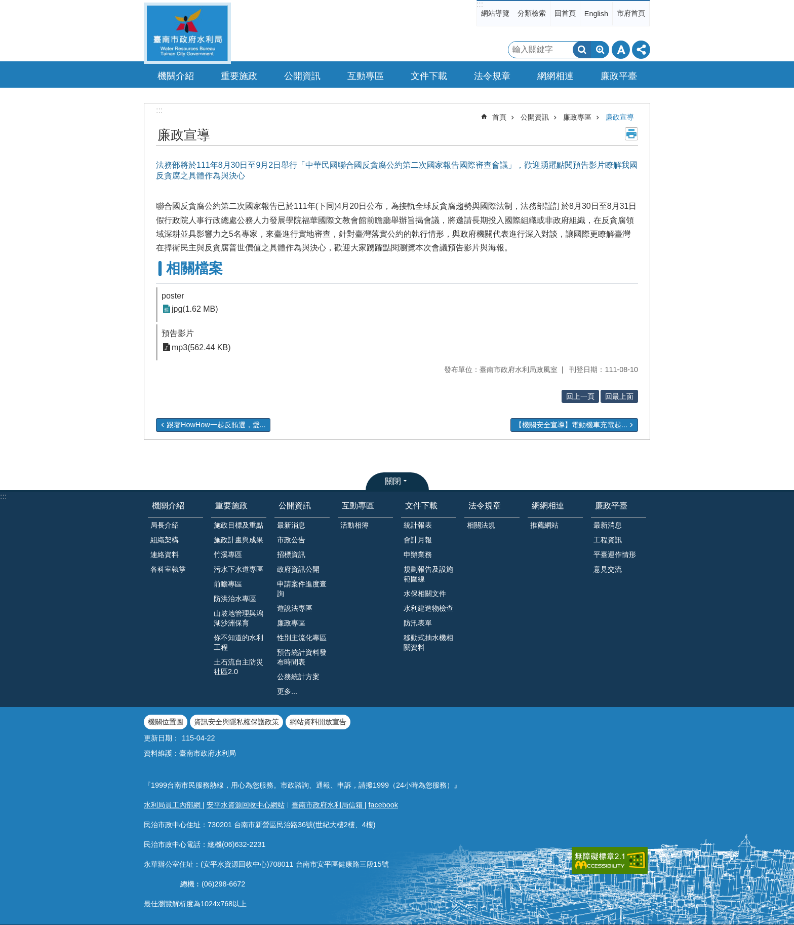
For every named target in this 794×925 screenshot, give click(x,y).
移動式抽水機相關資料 (428, 642)
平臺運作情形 (614, 554)
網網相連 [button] (555, 76)
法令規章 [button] (492, 76)
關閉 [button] (393, 481)
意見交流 (607, 569)
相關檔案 (194, 268)
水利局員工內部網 (173, 805)
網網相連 (548, 505)
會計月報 (418, 540)
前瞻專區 (228, 584)
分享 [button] (641, 50)
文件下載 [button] (429, 76)
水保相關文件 (425, 593)
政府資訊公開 (298, 569)
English (596, 14)
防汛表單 (418, 623)
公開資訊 (535, 117)
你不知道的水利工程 (238, 642)
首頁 (499, 117)
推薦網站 (544, 525)
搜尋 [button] (582, 49)
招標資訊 (291, 554)
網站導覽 (495, 13)
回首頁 (565, 13)
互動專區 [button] (365, 76)
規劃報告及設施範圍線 (428, 574)
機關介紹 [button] (175, 76)
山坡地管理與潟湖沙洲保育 (238, 618)
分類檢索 (532, 13)
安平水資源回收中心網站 (246, 805)
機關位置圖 (165, 722)
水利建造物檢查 (428, 608)
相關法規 (481, 525)
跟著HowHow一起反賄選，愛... (216, 425)
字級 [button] (621, 50)
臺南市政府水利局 (187, 33)
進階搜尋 (600, 49)
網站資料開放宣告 (318, 722)
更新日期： (161, 738)
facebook (383, 805)
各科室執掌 (168, 569)
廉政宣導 (620, 117)
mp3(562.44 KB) (201, 347)
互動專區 (358, 505)
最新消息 (291, 525)
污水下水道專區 (238, 569)
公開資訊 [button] (302, 76)
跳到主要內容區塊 (5, 5)
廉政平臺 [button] (619, 76)
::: (480, 4)
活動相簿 (354, 525)
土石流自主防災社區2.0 (238, 667)
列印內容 (631, 133)
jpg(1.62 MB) (195, 309)
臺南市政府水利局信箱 (328, 805)
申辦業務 (418, 554)
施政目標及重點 (238, 525)
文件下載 (421, 505)
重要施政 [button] (239, 76)
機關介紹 (168, 505)
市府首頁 (631, 13)
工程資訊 (607, 540)
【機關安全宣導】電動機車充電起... (571, 425)
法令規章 (484, 505)
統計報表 (418, 525)
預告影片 (178, 333)
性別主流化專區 (302, 638)
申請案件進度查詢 (302, 589)
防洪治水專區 (235, 599)
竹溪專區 (228, 554)
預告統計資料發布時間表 (302, 657)
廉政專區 (577, 117)
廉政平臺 (611, 505)
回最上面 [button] (619, 396)
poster (173, 295)
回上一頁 (580, 396)
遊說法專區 (294, 608)
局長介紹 (164, 525)
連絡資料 (164, 554)
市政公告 (291, 540)
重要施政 (231, 505)
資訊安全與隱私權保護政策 (236, 722)
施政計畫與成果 (238, 540)
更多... (287, 691)
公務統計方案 (298, 677)
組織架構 (164, 540)
